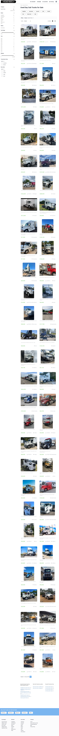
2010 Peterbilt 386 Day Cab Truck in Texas (46, 103)
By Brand (39, 1)
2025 (7, 38)
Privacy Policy (32, 726)
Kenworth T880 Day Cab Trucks (25, 692)
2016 (7, 46)
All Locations (23, 731)
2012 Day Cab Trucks (48, 686)
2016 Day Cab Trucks (48, 688)
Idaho (22, 725)
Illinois (22, 726)
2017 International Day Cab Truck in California (47, 364)
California (22, 721)
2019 (7, 43)
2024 (7, 39)
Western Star (7, 22)
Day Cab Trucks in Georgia (37, 688)
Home (31, 721)
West (31, 712)
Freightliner (7, 15)
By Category (32, 1)
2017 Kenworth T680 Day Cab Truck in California (47, 81)
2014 (7, 47)
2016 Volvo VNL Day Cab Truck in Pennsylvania (28, 277)
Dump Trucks (4, 724)
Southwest (24, 712)
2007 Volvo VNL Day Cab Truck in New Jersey (47, 624)
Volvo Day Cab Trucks (24, 697)
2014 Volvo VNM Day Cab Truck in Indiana (28, 429)
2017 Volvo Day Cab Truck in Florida (27, 472)
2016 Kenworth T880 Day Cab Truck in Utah (28, 342)
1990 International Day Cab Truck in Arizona (28, 668)
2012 (7, 50)
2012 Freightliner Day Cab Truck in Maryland (28, 646)
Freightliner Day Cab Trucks (25, 687)
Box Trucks (3, 725)
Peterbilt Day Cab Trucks (24, 695)
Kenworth (7, 17)
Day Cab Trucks (7, 9)
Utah (21, 729)
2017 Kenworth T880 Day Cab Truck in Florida (28, 103)
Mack (7, 18)
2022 (7, 40)
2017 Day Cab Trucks (48, 689)
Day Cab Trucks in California (37, 686)
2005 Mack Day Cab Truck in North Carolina (47, 603)
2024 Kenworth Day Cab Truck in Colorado (46, 190)
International (7, 16)
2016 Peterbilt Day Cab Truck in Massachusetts (47, 320)
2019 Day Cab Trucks (48, 690)
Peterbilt (7, 19)
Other (7, 23)
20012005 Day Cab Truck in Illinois (45, 60)
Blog (31, 725)
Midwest (18, 712)
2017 (7, 45)
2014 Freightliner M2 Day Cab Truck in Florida (28, 603)
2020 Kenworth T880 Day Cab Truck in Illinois (47, 277)
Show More (13, 10)
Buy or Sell (51, 1)
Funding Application (33, 724)
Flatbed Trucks (4, 726)
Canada (22, 730)
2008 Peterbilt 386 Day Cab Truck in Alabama (28, 581)
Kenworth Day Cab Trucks (24, 691)
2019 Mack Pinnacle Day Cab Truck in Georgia (47, 255)
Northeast (4, 712)
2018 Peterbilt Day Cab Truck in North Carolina (28, 407)
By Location (45, 1)
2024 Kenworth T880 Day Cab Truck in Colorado (29, 212)
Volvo (7, 21)
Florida (22, 724)
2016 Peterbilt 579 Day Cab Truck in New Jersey (47, 407)
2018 (7, 44)
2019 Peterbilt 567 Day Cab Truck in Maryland (47, 342)
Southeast (11, 712)
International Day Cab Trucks (25, 696)
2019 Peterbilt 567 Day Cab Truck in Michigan (28, 190)
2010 (7, 51)
